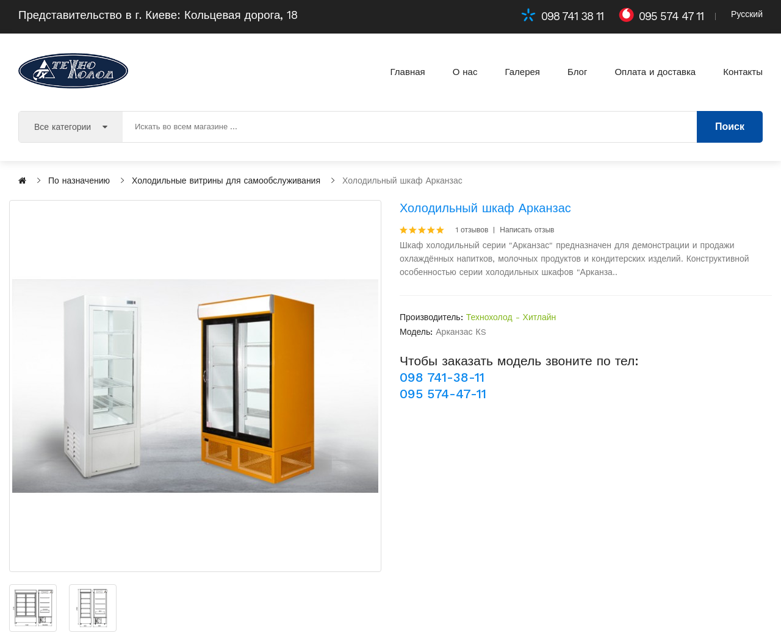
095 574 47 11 (671, 16)
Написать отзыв (527, 230)
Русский (747, 14)
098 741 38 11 (572, 16)
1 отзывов (472, 230)
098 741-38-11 (442, 377)
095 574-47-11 (443, 393)
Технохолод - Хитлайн (511, 317)
